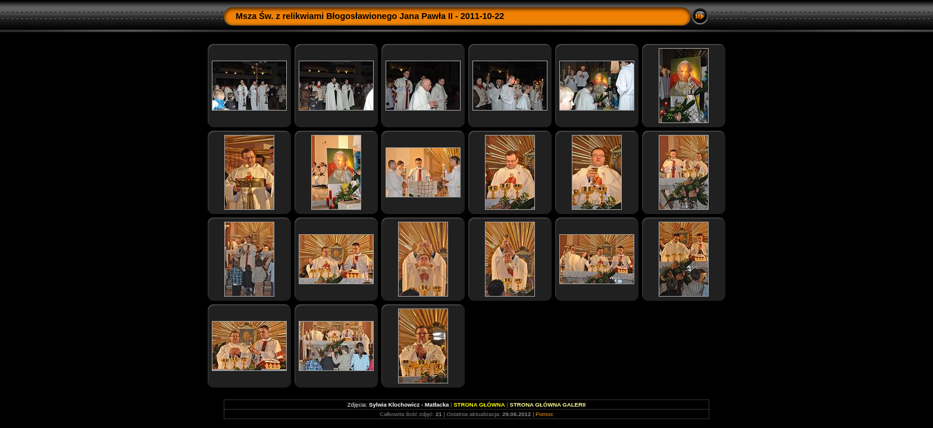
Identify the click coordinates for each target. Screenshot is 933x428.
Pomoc (544, 414)
